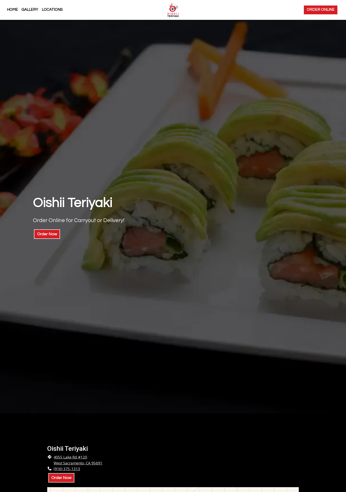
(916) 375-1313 (67, 468)
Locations (52, 10)
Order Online (321, 10)
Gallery (29, 10)
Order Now (47, 234)
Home (12, 10)
